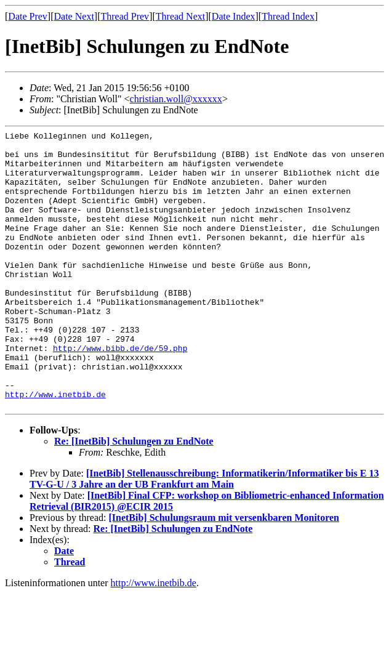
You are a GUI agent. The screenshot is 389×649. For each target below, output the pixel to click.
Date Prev (27, 16)
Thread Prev (124, 16)
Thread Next (180, 16)
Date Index (233, 16)
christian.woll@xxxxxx (176, 99)
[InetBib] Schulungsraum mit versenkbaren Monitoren (223, 573)
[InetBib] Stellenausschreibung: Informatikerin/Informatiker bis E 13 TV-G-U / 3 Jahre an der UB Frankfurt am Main (204, 534)
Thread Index (288, 16)
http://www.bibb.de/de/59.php (120, 392)
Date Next (74, 16)
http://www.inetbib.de (55, 447)
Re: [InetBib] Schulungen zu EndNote (134, 496)
